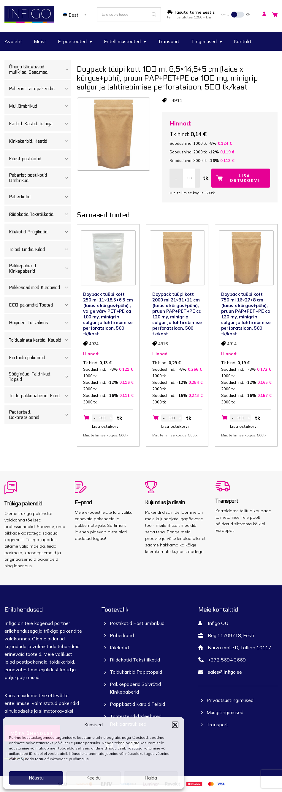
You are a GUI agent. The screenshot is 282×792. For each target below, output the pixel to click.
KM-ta (225, 14)
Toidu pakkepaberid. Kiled (40, 396)
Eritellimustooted (125, 41)
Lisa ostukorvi (244, 178)
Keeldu (93, 778)
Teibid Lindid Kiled (40, 249)
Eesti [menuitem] (74, 15)
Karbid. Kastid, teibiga (40, 124)
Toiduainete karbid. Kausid (40, 340)
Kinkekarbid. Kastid (40, 141)
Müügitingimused (225, 712)
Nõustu (36, 778)
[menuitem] (75, 14)
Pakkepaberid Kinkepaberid (40, 268)
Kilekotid (119, 647)
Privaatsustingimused (230, 700)
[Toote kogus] (189, 178)
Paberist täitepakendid (40, 88)
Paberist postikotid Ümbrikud (40, 177)
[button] (175, 725)
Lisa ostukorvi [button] (106, 426)
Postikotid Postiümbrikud (137, 623)
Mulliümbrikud (40, 106)
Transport (168, 41)
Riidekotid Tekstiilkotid (40, 214)
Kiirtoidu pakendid (40, 358)
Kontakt (242, 41)
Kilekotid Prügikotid (40, 232)
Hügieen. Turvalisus (40, 322)
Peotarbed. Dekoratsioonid (40, 414)
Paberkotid (40, 197)
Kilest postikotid (40, 159)
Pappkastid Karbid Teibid (137, 704)
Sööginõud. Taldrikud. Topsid (40, 376)
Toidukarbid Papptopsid (136, 672)
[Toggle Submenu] (67, 69)
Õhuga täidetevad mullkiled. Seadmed (40, 69)
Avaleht (13, 41)
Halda (151, 778)
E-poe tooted (75, 41)
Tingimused (206, 41)
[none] (75, 14)
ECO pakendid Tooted (40, 305)
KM (248, 14)
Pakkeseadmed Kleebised (40, 287)
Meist (40, 41)
